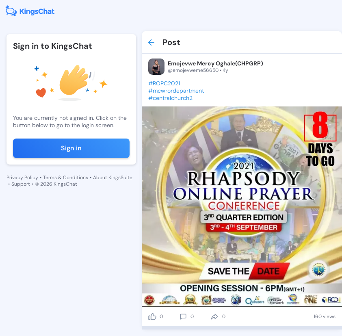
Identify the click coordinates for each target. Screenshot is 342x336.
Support (20, 184)
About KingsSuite (112, 177)
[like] (152, 316)
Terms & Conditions (65, 177)
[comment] (183, 316)
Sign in (71, 148)
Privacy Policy (22, 177)
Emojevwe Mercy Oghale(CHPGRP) (215, 63)
